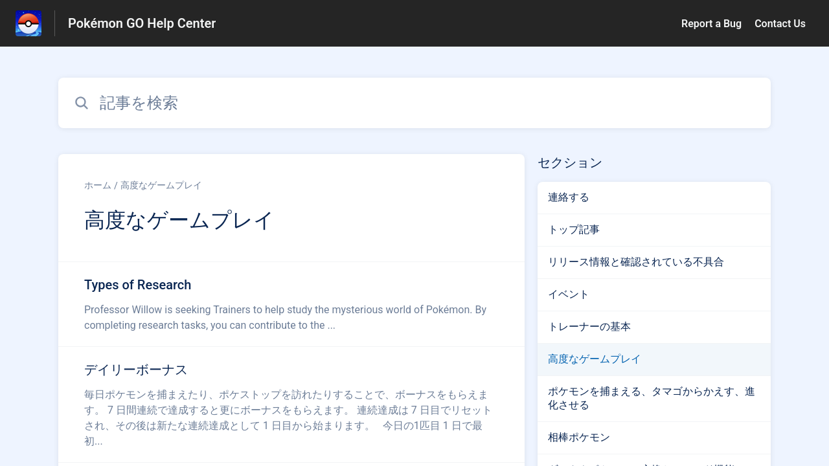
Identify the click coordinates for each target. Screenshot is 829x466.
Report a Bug (711, 23)
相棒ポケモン (579, 437)
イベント (568, 294)
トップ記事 (574, 229)
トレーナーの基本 (589, 326)
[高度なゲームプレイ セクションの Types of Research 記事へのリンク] (291, 304)
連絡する (568, 197)
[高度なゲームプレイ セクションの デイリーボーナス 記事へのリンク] (291, 404)
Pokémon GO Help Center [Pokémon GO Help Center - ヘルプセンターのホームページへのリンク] (142, 23)
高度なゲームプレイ (161, 185)
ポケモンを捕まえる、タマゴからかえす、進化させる (651, 398)
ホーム (97, 185)
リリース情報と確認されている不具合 (636, 262)
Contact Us (780, 23)
